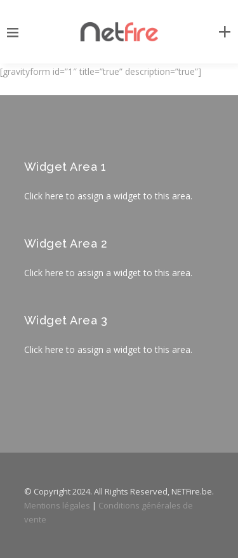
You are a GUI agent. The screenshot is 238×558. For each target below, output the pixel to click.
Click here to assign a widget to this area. (108, 196)
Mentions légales (57, 505)
